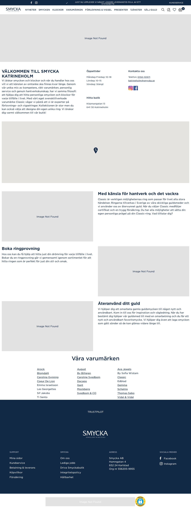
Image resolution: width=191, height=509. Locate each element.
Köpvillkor (16, 472)
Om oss (65, 457)
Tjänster (136, 9)
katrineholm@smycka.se (141, 80)
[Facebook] (32, 2)
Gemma (122, 384)
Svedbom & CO (86, 392)
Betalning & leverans (22, 467)
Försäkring (16, 477)
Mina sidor (16, 457)
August (81, 369)
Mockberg (83, 388)
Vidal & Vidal (125, 396)
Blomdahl (43, 373)
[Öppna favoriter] (174, 9)
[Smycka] (95, 434)
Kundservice (176, 3)
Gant (80, 384)
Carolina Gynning (47, 377)
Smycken (44, 9)
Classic (121, 377)
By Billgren (84, 373)
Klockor (58, 9)
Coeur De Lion (46, 381)
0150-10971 (144, 77)
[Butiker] (168, 10)
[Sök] (162, 9)
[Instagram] (37, 2)
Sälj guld (150, 9)
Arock (41, 369)
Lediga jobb (67, 462)
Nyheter (30, 9)
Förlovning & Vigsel (98, 9)
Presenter (121, 9)
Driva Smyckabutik (72, 467)
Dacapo (82, 381)
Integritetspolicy (70, 472)
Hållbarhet (66, 477)
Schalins (122, 388)
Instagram (168, 463)
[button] (96, 150)
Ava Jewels (124, 369)
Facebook (168, 458)
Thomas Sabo (125, 392)
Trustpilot (96, 412)
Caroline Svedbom (88, 377)
